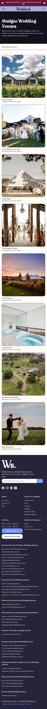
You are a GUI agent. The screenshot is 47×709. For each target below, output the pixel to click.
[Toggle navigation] (3, 9)
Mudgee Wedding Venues (11, 560)
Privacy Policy (24, 704)
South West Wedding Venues (12, 619)
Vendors (27, 509)
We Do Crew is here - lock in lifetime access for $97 (23, 3)
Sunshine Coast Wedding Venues (13, 645)
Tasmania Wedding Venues (11, 634)
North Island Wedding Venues (12, 686)
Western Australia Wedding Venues (14, 616)
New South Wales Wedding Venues (14, 549)
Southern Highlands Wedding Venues (15, 554)
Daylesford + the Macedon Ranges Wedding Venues (20, 595)
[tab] (22, 95)
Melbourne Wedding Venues (12, 592)
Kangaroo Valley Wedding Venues (14, 563)
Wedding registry (30, 514)
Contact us (6, 503)
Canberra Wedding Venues (11, 668)
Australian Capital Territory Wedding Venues (17, 671)
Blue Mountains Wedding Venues (13, 574)
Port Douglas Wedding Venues (13, 648)
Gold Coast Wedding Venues (12, 651)
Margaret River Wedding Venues (13, 625)
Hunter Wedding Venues (10, 566)
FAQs (26, 524)
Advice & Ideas (29, 511)
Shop (26, 503)
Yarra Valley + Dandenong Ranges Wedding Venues (20, 586)
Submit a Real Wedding (32, 529)
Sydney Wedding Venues (10, 552)
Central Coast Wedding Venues (13, 569)
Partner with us (12, 531)
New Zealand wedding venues (12, 680)
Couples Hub (29, 500)
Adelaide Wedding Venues (11, 604)
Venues (27, 506)
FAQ (3, 506)
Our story (5, 500)
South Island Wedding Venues (12, 683)
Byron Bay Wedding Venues (11, 571)
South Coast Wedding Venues (12, 557)
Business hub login (12, 536)
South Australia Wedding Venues (13, 607)
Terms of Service (9, 704)
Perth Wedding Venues (10, 622)
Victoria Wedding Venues (11, 584)
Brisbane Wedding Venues (11, 654)
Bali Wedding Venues (9, 695)
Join (40, 481)
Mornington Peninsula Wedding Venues (16, 589)
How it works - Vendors (10, 524)
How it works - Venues (10, 526)
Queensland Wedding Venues (12, 657)
